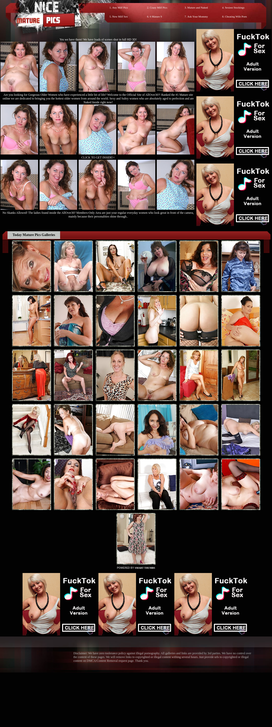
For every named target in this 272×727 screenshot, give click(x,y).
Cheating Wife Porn (236, 16)
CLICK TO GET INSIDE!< (98, 157)
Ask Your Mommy (197, 16)
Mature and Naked (197, 7)
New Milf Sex (120, 16)
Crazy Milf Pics (158, 7)
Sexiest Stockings (234, 7)
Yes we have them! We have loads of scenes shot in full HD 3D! (98, 39)
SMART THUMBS (145, 567)
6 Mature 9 (156, 16)
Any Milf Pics (120, 7)
